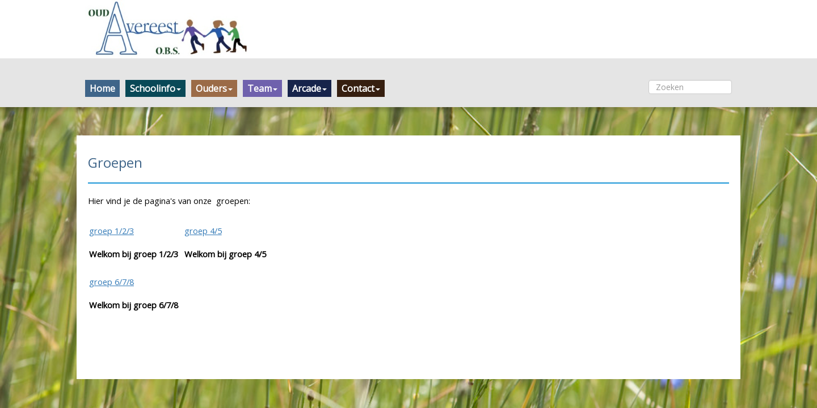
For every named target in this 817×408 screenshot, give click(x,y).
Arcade (309, 88)
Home (102, 88)
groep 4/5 (203, 230)
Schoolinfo (155, 88)
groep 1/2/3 (111, 230)
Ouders (214, 88)
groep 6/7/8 (111, 281)
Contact (361, 88)
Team (262, 88)
